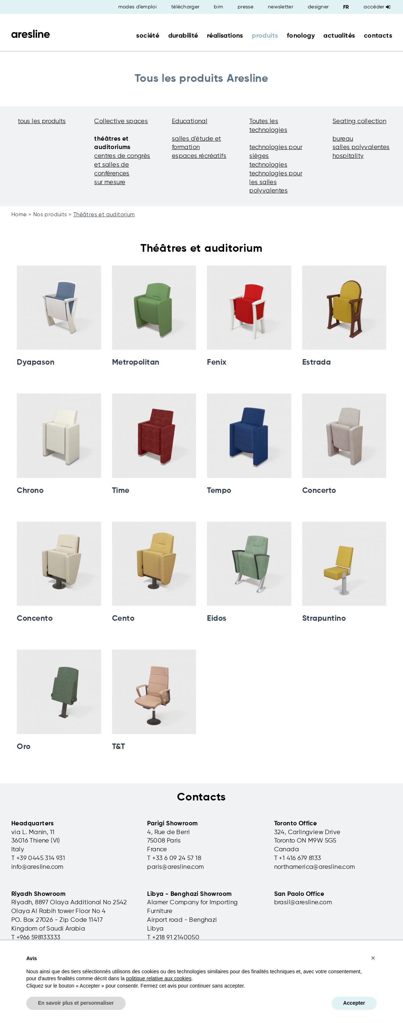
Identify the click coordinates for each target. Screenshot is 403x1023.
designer (318, 6)
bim (218, 6)
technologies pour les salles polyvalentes (275, 182)
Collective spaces (121, 121)
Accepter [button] (354, 1003)
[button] (373, 958)
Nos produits (50, 214)
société (147, 36)
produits (265, 36)
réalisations (225, 36)
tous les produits (42, 121)
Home (19, 214)
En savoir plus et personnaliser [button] (76, 1003)
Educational (189, 121)
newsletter (280, 6)
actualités (339, 36)
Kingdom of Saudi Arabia (48, 929)
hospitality (348, 156)
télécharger (185, 6)
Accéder (377, 7)
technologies (268, 165)
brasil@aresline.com (303, 903)
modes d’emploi (137, 6)
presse (245, 6)
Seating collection (359, 121)
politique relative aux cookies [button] (158, 978)
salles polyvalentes (361, 147)
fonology (301, 36)
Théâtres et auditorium (104, 214)
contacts (378, 36)
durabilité (183, 36)
